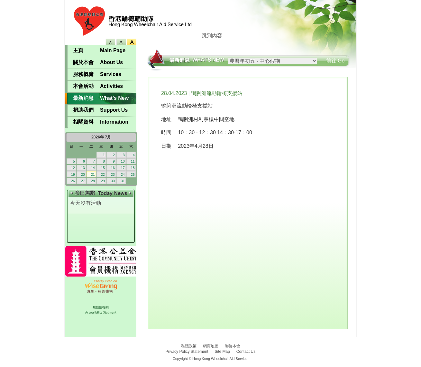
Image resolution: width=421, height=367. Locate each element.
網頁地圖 (210, 346)
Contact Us (245, 351)
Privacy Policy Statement (187, 351)
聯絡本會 (232, 346)
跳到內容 (212, 35)
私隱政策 (189, 346)
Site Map (222, 351)
